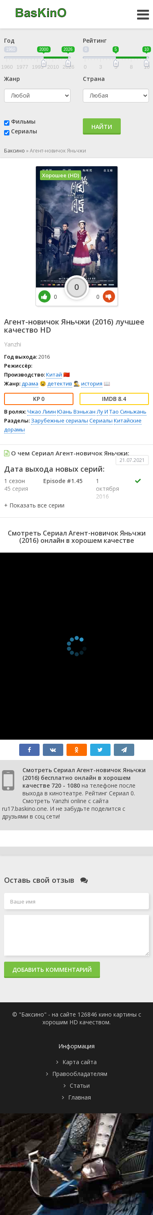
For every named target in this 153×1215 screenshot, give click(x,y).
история (91, 383)
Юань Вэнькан (76, 411)
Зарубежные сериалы (59, 420)
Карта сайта (79, 1062)
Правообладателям (79, 1074)
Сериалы (24, 131)
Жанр (12, 79)
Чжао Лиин (41, 411)
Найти (101, 127)
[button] (34, 505)
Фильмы (23, 121)
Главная (79, 1097)
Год (9, 40)
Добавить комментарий (52, 969)
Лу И (102, 411)
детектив (59, 383)
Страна (94, 79)
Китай (54, 374)
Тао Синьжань (127, 411)
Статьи (80, 1085)
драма (30, 383)
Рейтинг (94, 40)
